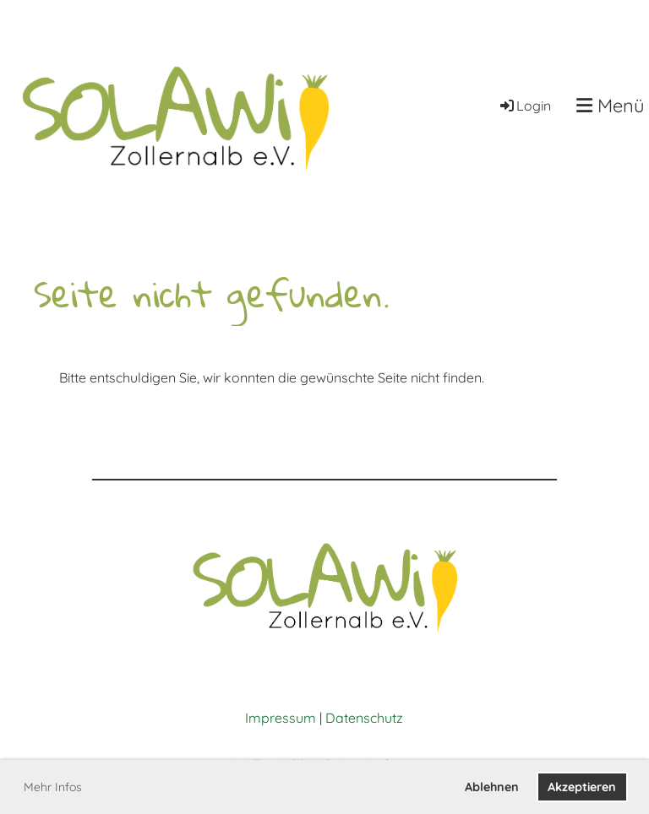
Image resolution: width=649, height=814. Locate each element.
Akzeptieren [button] (582, 787)
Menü (610, 105)
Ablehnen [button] (492, 787)
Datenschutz (364, 717)
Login (524, 105)
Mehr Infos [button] (53, 787)
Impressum (280, 717)
